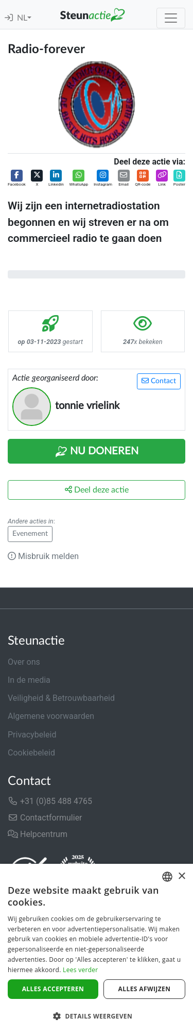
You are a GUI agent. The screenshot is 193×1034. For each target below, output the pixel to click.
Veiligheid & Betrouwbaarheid (61, 698)
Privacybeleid (32, 735)
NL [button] (22, 18)
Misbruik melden (43, 556)
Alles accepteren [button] (53, 988)
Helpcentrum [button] (37, 834)
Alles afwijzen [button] (144, 988)
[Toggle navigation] (170, 18)
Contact (159, 381)
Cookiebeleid (31, 753)
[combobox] (167, 877)
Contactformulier (45, 818)
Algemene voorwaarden (51, 716)
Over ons (24, 662)
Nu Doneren (96, 452)
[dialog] (96, 949)
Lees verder (80, 969)
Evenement (30, 533)
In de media (29, 680)
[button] (17, 179)
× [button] (181, 876)
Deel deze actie (97, 489)
